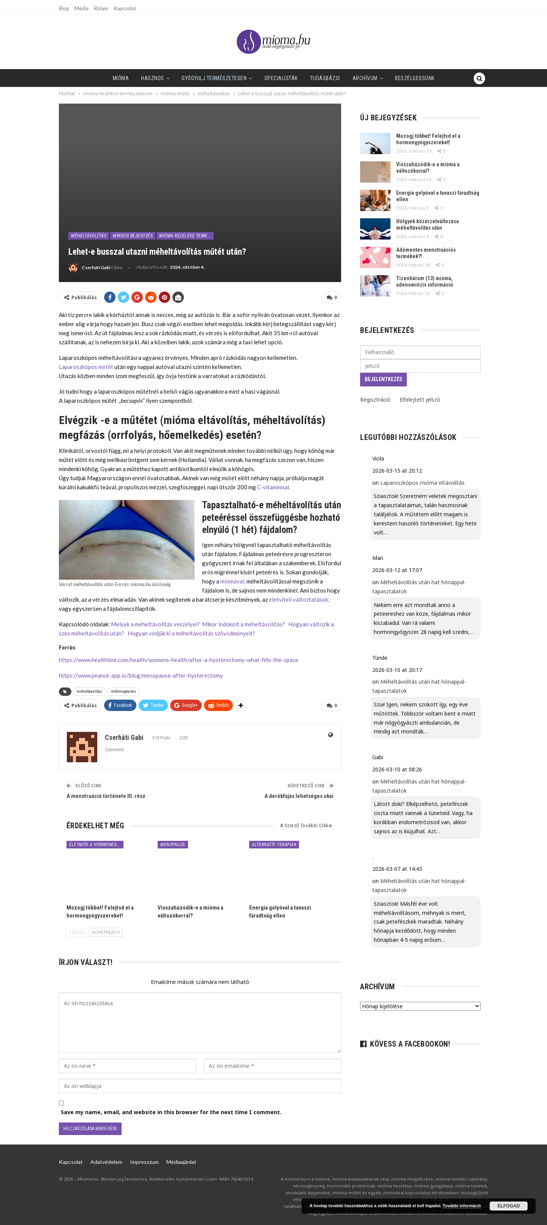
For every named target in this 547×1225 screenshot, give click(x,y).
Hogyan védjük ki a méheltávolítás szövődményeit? (191, 633)
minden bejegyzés (133, 235)
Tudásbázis (307, 78)
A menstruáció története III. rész (105, 796)
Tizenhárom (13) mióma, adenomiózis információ (424, 281)
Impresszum (144, 1162)
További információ (462, 1205)
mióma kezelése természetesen (186, 235)
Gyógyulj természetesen (193, 78)
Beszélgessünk (401, 78)
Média (81, 8)
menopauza (172, 844)
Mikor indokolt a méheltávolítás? (243, 624)
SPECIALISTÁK (262, 78)
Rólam (101, 8)
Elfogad (509, 1206)
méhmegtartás (123, 691)
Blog (64, 8)
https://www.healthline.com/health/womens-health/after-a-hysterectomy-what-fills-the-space (178, 659)
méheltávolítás (88, 235)
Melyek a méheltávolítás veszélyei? (155, 624)
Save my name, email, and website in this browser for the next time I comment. (171, 1112)
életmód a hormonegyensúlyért (96, 844)
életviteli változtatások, (299, 599)
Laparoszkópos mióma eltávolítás (422, 482)
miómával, (232, 581)
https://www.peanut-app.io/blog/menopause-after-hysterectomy (141, 675)
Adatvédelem (106, 1162)
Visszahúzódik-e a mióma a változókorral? (428, 167)
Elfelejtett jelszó (420, 399)
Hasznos (130, 78)
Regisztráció (375, 399)
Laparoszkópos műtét (86, 366)
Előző (77, 932)
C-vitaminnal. (273, 487)
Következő (106, 932)
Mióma (97, 78)
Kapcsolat (125, 8)
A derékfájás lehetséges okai (299, 796)
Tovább (443, 78)
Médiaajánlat (181, 1162)
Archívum (349, 78)
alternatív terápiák (274, 844)
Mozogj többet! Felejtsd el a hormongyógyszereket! (428, 139)
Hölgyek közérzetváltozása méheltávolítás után (427, 224)
